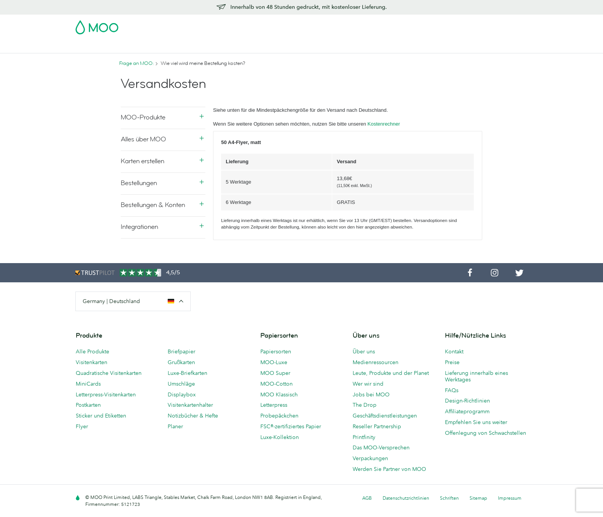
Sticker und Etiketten (101, 415)
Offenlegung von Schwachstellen (485, 432)
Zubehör (288, 46)
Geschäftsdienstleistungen (343, 46)
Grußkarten (181, 362)
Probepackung (371, 25)
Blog (393, 46)
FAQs (451, 390)
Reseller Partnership (377, 426)
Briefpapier (181, 351)
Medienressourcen (375, 362)
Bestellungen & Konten (153, 205)
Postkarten (132, 46)
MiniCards (88, 383)
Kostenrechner (384, 124)
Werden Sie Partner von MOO (389, 469)
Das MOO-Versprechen (381, 447)
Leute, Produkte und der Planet (391, 373)
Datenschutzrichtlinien (406, 498)
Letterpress (273, 404)
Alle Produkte (92, 351)
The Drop (364, 404)
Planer (175, 426)
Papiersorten (275, 351)
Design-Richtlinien (467, 400)
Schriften (449, 498)
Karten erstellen (142, 161)
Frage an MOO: (136, 63)
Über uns (364, 351)
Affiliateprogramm (467, 411)
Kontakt (454, 351)
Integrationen (139, 226)
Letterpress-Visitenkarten (106, 394)
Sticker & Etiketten (179, 46)
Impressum (509, 498)
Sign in (433, 25)
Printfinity (364, 437)
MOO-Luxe (273, 362)
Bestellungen (139, 183)
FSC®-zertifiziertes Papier (290, 426)
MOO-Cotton (276, 383)
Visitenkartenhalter (190, 404)
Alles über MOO (143, 139)
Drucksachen (250, 46)
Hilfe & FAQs (424, 46)
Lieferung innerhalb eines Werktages (476, 376)
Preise (452, 362)
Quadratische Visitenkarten (109, 373)
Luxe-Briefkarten (187, 373)
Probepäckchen (279, 415)
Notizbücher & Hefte (193, 415)
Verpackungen (370, 458)
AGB (367, 498)
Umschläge (181, 383)
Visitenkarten (92, 46)
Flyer (218, 46)
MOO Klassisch (279, 394)
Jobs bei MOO (371, 394)
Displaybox (182, 394)
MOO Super (275, 373)
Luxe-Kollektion (279, 437)
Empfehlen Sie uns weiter (476, 422)
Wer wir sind (368, 383)
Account (407, 25)
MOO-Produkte (143, 117)
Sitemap (478, 498)
